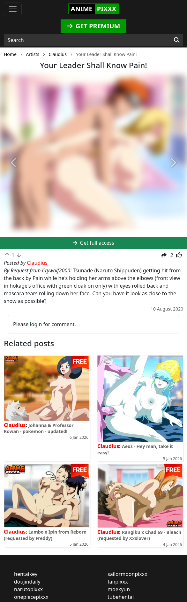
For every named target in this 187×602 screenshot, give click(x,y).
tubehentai (121, 596)
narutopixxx (28, 589)
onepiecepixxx (31, 596)
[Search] (176, 40)
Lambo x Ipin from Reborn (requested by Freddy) (45, 535)
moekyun (119, 589)
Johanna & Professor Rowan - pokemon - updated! (39, 428)
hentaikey (25, 574)
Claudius (15, 425)
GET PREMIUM (93, 26)
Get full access (93, 242)
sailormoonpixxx (127, 574)
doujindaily (27, 581)
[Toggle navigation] (13, 9)
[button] (14, 163)
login (36, 324)
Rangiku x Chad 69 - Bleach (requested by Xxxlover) (139, 535)
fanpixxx (118, 581)
